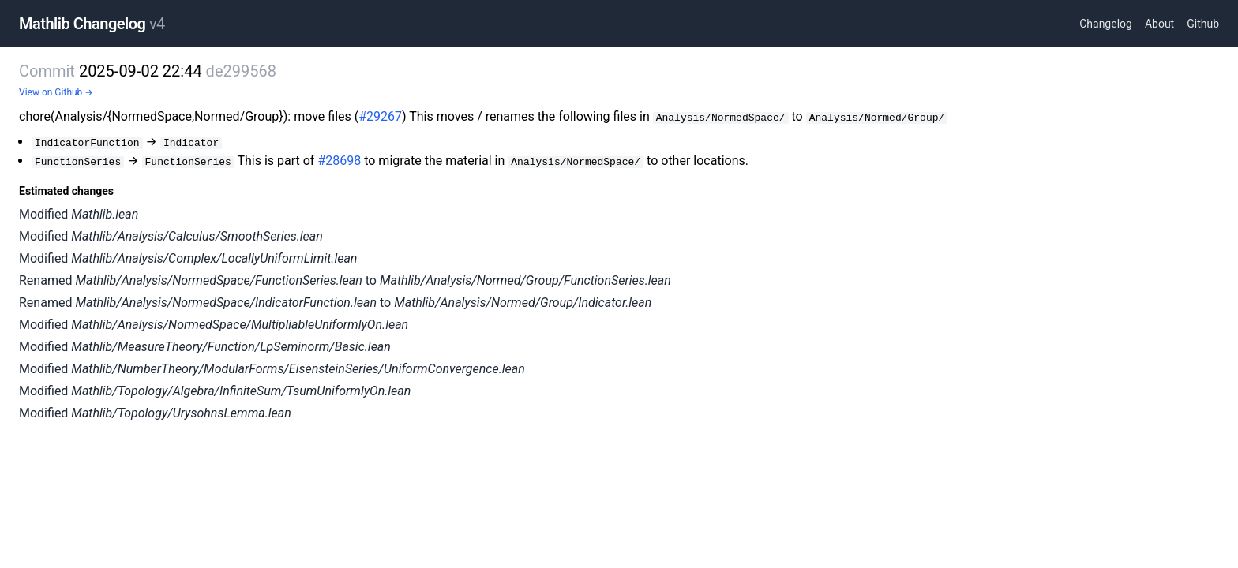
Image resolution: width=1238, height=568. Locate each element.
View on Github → (56, 92)
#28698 (339, 160)
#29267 (380, 116)
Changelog (1105, 23)
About (1159, 23)
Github (1203, 23)
